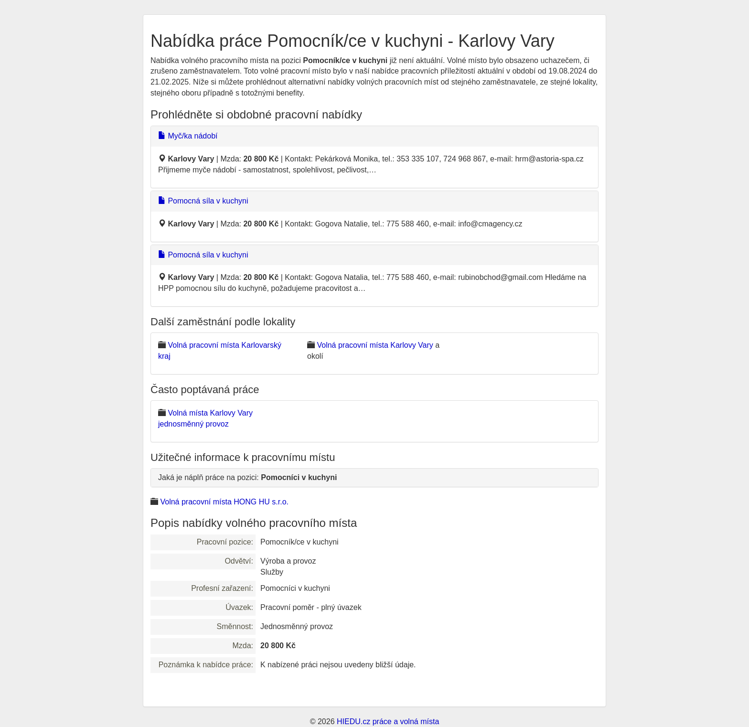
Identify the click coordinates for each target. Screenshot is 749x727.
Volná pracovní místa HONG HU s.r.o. (224, 502)
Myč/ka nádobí (188, 136)
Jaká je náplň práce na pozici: (247, 477)
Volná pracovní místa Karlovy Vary (375, 345)
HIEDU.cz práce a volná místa (388, 721)
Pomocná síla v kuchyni (203, 201)
